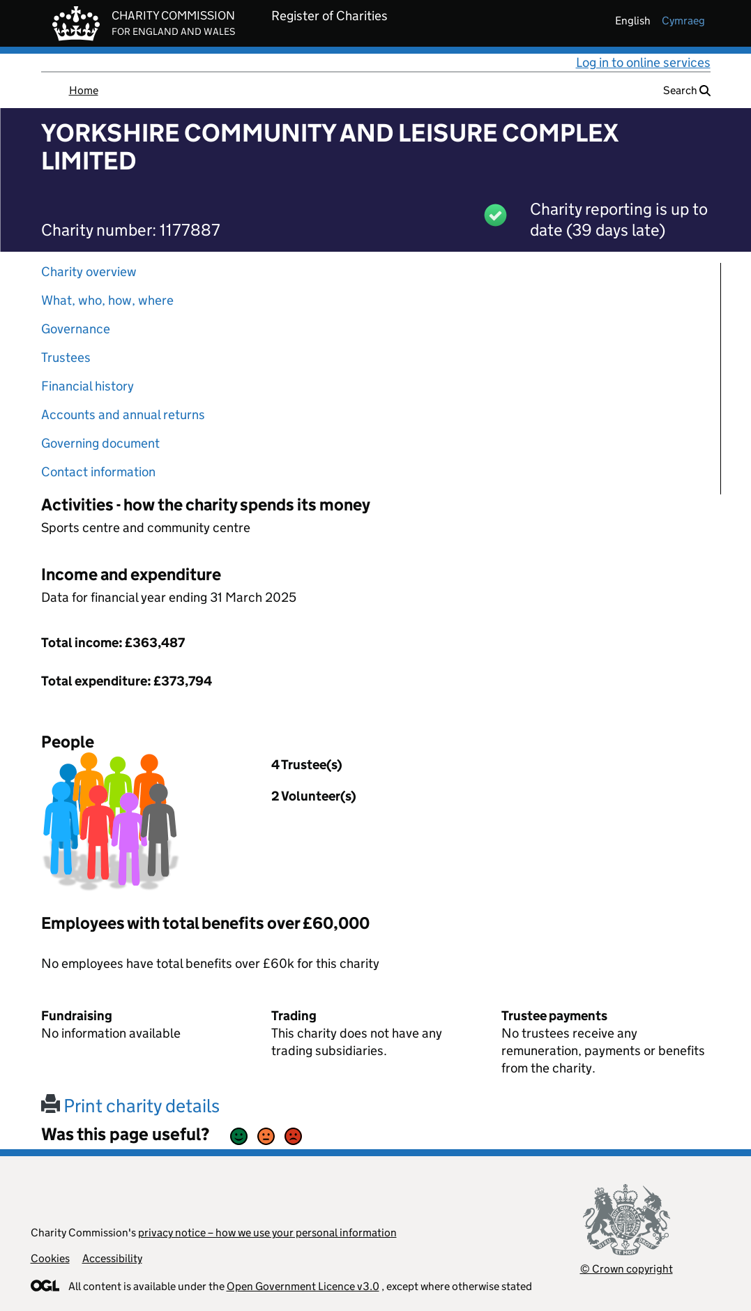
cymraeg (683, 20)
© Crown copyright (626, 1268)
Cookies (50, 1258)
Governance (75, 329)
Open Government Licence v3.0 (303, 1286)
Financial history (87, 386)
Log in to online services (643, 62)
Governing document (100, 443)
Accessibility (112, 1258)
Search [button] (687, 90)
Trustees (66, 357)
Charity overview (89, 272)
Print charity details (130, 1105)
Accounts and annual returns (123, 415)
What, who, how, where (107, 300)
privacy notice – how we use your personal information (267, 1232)
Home (83, 90)
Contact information (98, 472)
